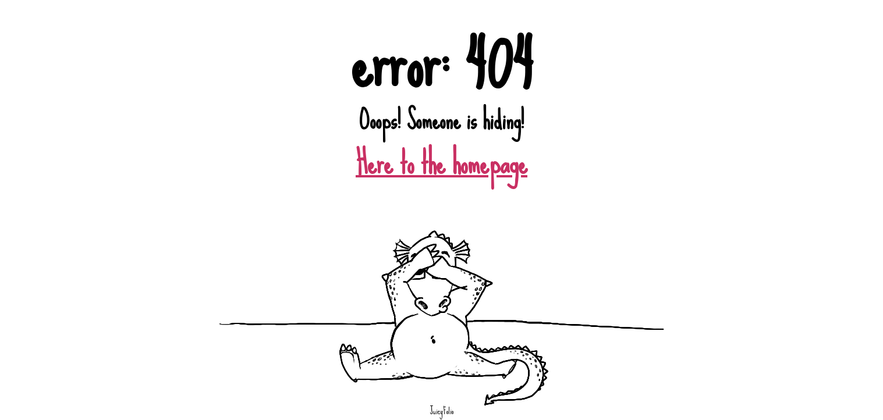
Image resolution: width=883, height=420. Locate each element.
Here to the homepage (441, 163)
